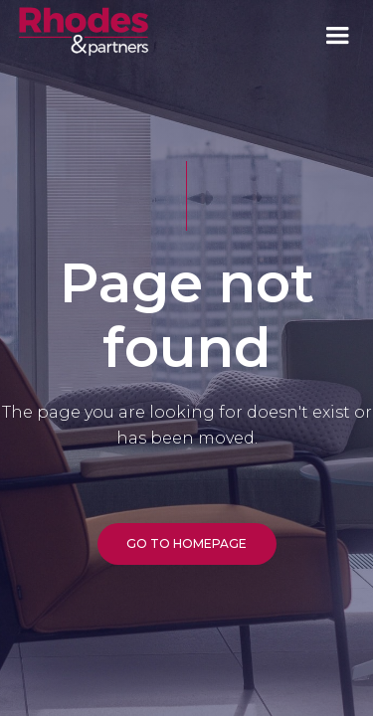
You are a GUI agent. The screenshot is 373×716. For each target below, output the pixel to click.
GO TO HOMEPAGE (186, 543)
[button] (337, 36)
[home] (83, 30)
